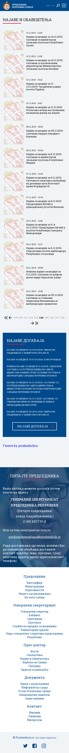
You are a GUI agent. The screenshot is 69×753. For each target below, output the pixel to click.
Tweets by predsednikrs (20, 446)
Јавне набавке (34, 698)
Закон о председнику (34, 683)
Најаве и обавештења (34, 658)
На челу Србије (34, 597)
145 (47, 317)
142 (31, 317)
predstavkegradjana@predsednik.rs (34, 537)
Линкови (34, 716)
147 (57, 317)
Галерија (34, 666)
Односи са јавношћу (34, 669)
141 (26, 317)
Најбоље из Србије (34, 662)
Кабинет (34, 615)
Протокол (34, 622)
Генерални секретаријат (34, 605)
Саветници (34, 619)
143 (36, 317)
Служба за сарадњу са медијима (34, 626)
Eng (48, 5)
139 (15, 317)
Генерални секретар (34, 611)
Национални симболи (34, 695)
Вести (35, 651)
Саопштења (35, 655)
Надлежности (34, 590)
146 (52, 317)
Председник (34, 576)
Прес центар (35, 645)
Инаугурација (34, 586)
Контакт (34, 706)
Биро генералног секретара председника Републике (34, 635)
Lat (53, 5)
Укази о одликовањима (34, 593)
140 (21, 317)
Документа (34, 677)
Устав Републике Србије (34, 691)
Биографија (34, 582)
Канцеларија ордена (35, 630)
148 (62, 317)
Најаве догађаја (32, 426)
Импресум (34, 720)
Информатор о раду (34, 687)
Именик (34, 712)
